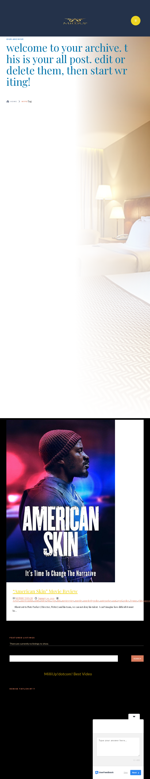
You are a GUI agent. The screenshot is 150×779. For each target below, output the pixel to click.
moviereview (68, 600)
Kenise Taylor (24, 598)
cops (53, 600)
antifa (37, 600)
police (126, 600)
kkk (59, 600)
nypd (119, 600)
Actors (16, 600)
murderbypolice (91, 600)
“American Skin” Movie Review (45, 591)
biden (43, 600)
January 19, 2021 (46, 598)
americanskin (26, 600)
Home (13, 101)
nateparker (106, 600)
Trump (133, 600)
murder (78, 600)
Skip (126, 772)
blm (49, 600)
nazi (114, 600)
